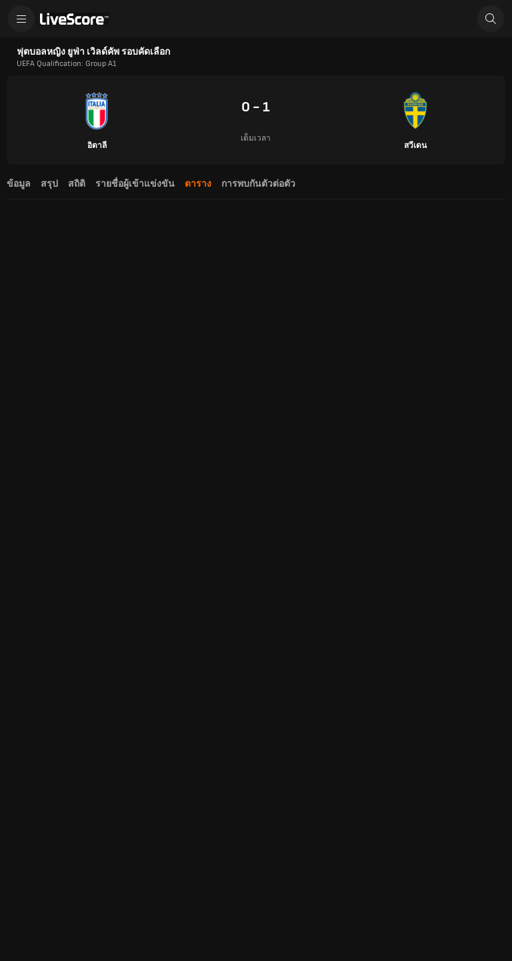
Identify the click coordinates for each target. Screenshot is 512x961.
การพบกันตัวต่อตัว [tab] (258, 183)
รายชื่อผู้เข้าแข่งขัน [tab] (135, 183)
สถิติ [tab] (76, 183)
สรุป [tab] (49, 183)
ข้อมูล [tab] (19, 183)
